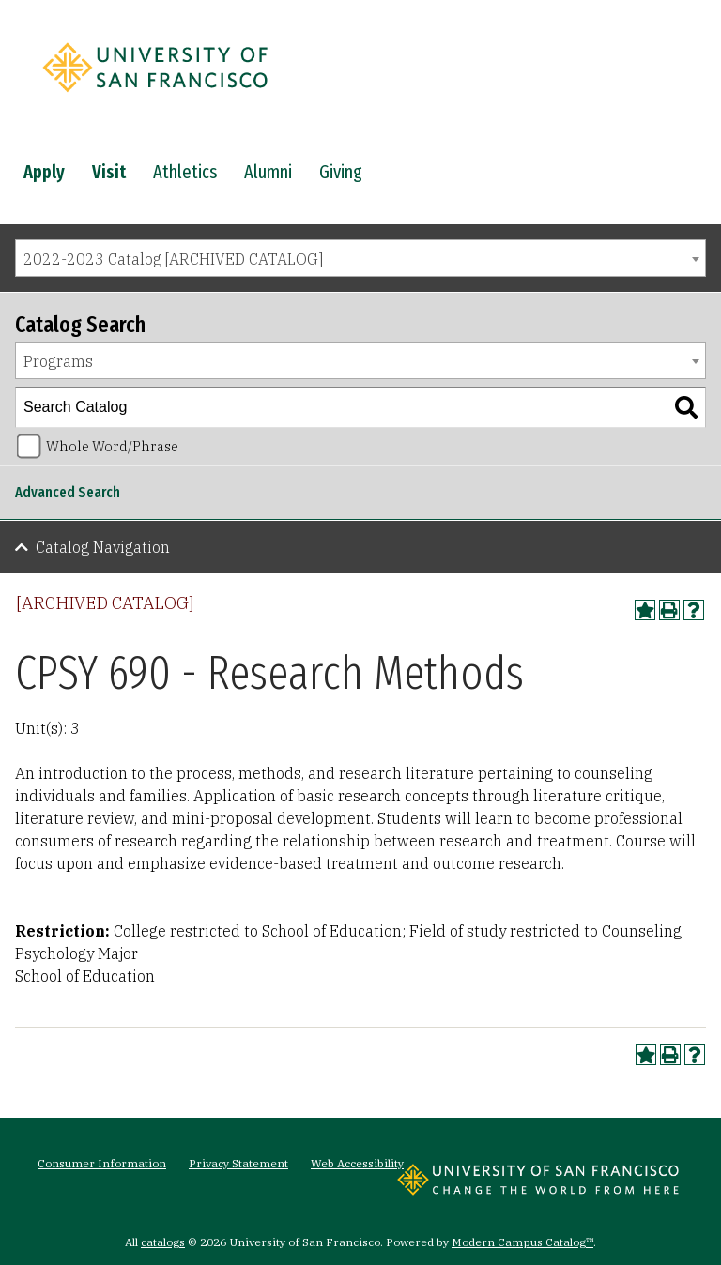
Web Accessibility (357, 1163)
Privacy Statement (238, 1163)
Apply (44, 171)
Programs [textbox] (58, 361)
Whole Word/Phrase (112, 446)
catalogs (163, 1242)
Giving (340, 171)
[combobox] (360, 258)
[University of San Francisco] (155, 96)
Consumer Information (102, 1163)
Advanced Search (67, 492)
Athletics (185, 171)
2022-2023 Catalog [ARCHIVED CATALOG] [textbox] (173, 259)
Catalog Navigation (103, 547)
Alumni (268, 171)
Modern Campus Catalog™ (522, 1242)
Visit (109, 171)
